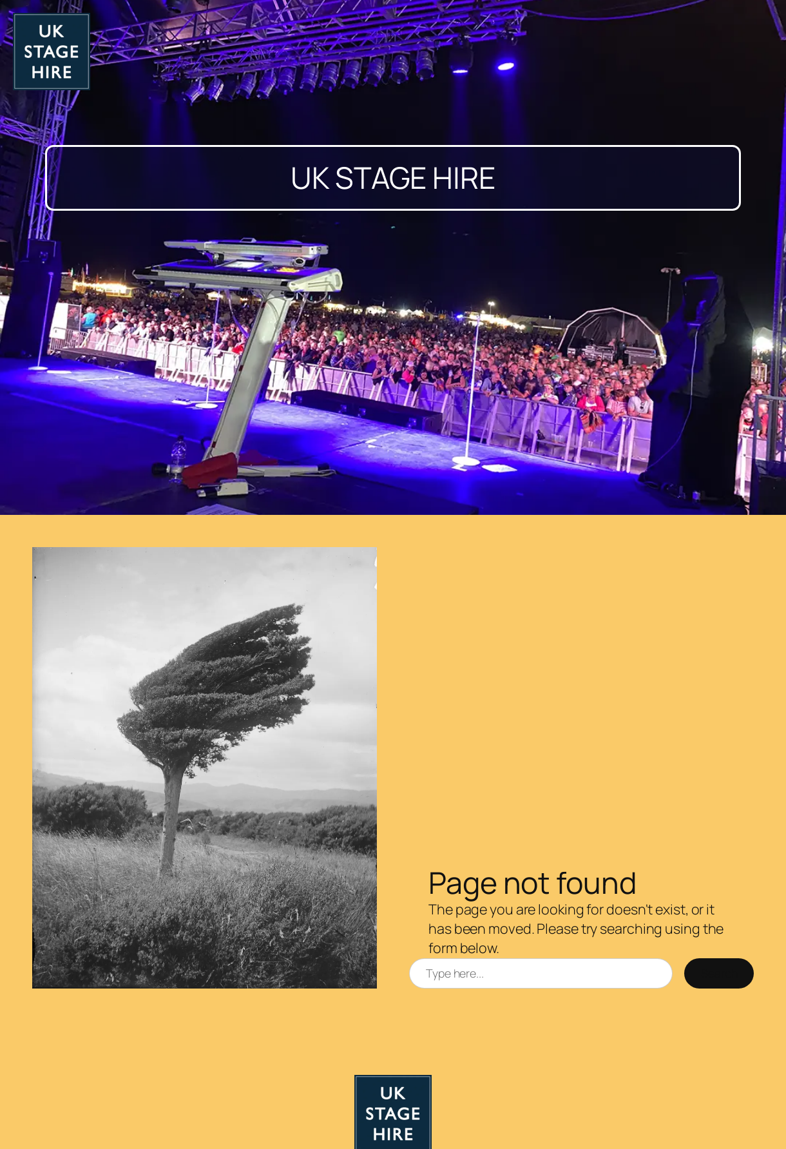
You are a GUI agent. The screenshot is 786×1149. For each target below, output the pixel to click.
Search (719, 973)
